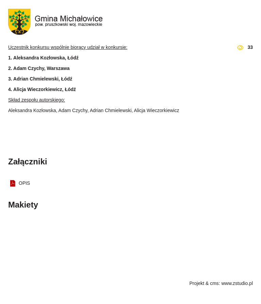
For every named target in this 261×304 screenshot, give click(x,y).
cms (214, 283)
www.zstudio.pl (237, 283)
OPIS (24, 183)
